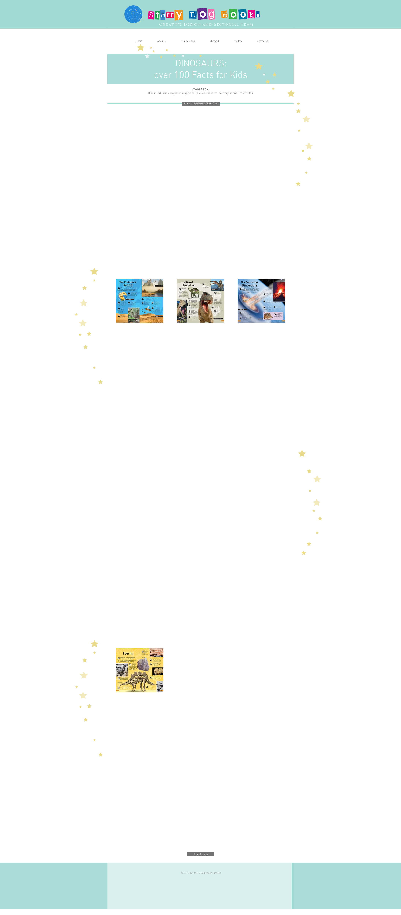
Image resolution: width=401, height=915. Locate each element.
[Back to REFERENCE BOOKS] (201, 104)
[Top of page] (200, 854)
